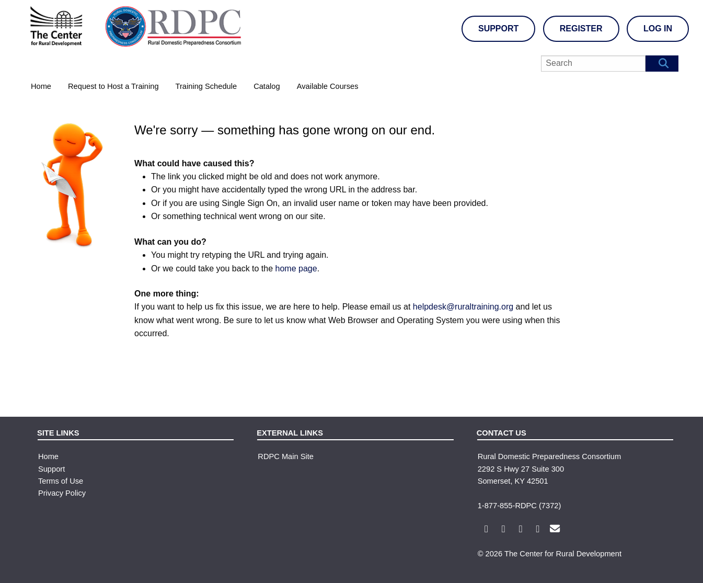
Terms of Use (60, 481)
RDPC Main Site (286, 456)
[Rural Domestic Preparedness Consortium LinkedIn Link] (536, 529)
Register (581, 28)
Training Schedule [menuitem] (206, 86)
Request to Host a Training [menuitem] (113, 86)
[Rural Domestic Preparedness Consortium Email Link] (553, 529)
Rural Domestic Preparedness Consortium (549, 456)
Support (498, 28)
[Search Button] (662, 63)
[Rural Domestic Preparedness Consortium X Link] (502, 529)
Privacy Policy (62, 493)
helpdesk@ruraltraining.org (463, 306)
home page (296, 268)
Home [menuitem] (41, 86)
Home (48, 456)
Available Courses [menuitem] (328, 86)
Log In (657, 28)
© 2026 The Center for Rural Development (549, 554)
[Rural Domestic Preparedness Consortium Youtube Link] (519, 529)
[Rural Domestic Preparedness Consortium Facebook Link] (485, 529)
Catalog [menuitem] (266, 86)
